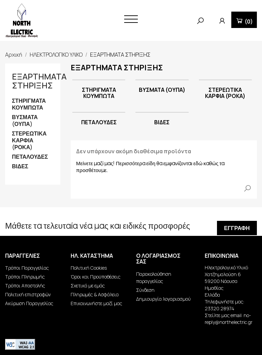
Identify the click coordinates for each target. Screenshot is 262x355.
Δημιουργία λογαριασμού (163, 299)
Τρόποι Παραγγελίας (27, 268)
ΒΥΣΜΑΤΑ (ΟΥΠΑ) (25, 121)
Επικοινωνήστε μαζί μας (96, 303)
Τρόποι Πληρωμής (25, 276)
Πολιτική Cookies (89, 268)
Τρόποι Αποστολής (25, 285)
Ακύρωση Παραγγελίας (29, 303)
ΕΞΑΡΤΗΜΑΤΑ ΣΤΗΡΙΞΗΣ (39, 81)
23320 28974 (219, 308)
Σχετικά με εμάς (88, 285)
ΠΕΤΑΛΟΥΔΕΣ (30, 156)
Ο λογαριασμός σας (158, 259)
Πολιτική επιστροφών (28, 294)
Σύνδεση (145, 290)
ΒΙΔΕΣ (20, 166)
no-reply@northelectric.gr (228, 318)
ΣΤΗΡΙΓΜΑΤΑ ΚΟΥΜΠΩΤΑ (29, 104)
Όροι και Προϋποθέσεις (95, 276)
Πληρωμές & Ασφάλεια (95, 294)
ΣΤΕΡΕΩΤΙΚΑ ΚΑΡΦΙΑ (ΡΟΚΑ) (29, 140)
